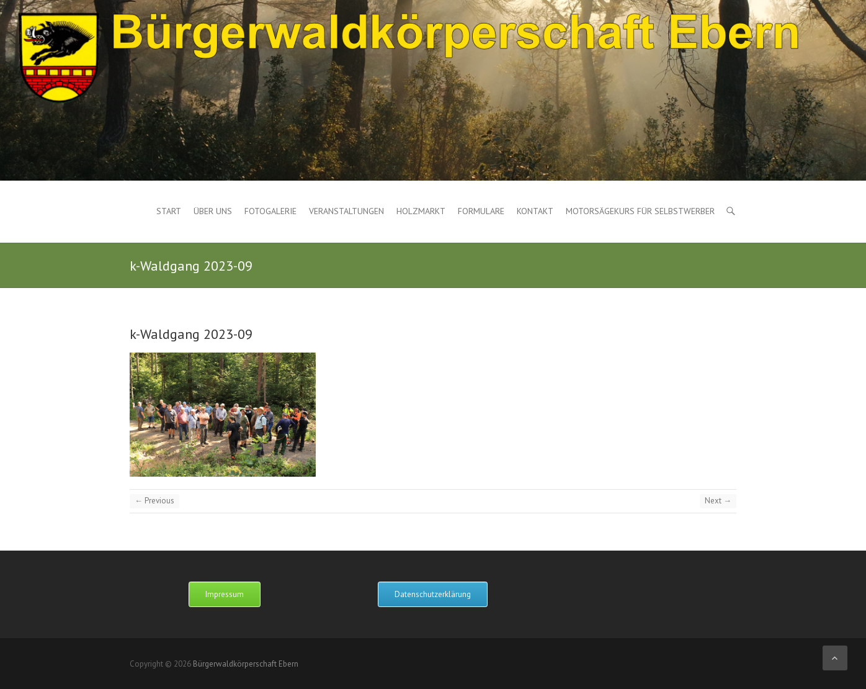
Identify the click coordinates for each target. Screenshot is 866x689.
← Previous (154, 500)
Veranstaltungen (346, 211)
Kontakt (535, 211)
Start (168, 211)
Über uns (213, 211)
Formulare (481, 211)
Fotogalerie (270, 211)
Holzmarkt (420, 211)
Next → (718, 500)
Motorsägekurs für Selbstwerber (640, 211)
